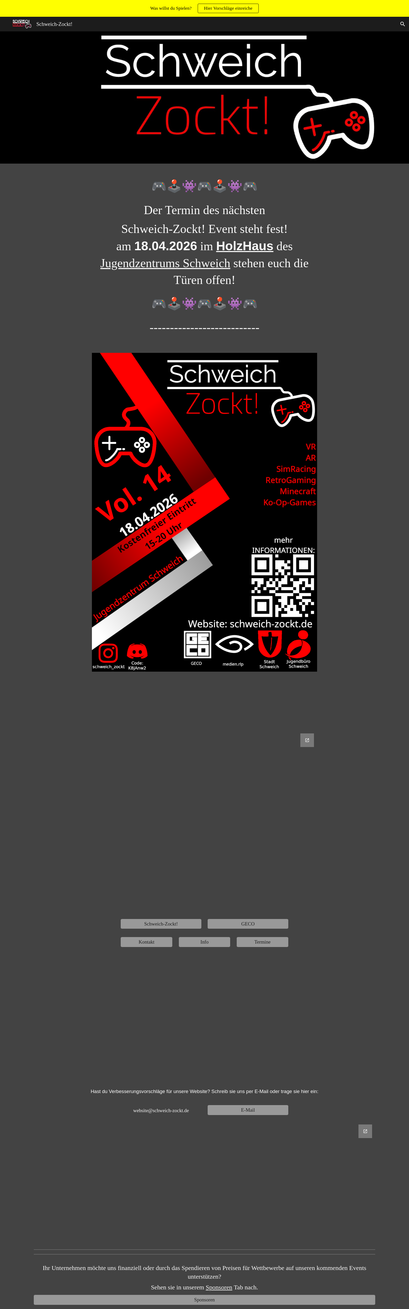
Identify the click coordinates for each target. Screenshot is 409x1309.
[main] (204, 260)
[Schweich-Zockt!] (161, 924)
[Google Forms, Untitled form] (204, 822)
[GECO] (248, 924)
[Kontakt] (146, 942)
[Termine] (262, 942)
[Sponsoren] (204, 1299)
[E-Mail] (248, 1110)
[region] (204, 8)
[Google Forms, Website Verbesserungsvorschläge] (204, 1183)
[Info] (204, 942)
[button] (402, 24)
